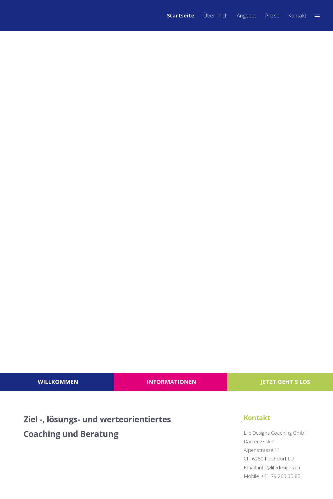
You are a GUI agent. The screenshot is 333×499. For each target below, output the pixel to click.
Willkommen (58, 381)
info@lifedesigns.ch (279, 467)
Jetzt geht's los (285, 381)
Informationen (171, 381)
